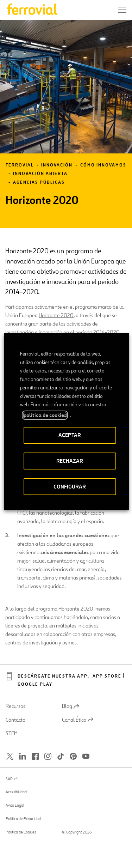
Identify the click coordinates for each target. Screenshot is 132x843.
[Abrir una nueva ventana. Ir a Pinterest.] (73, 756)
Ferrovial (20, 165)
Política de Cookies (21, 832)
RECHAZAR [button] (69, 461)
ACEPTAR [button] (69, 435)
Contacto (15, 720)
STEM (12, 733)
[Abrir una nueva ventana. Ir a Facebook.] (35, 756)
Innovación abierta (40, 173)
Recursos (15, 706)
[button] (122, 10)
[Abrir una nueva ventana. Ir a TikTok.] (60, 756)
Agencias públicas (39, 182)
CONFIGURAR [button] (70, 486)
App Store (107, 676)
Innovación (57, 165)
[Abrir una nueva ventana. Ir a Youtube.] (86, 756)
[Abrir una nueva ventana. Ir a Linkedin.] (22, 756)
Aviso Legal (15, 805)
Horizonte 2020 (56, 315)
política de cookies (44, 415)
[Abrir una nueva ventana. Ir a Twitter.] (10, 756)
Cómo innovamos (103, 165)
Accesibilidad (16, 791)
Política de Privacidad (23, 818)
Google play (35, 684)
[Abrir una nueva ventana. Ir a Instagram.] (48, 756)
